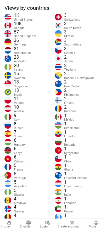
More (94, 224)
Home (6, 224)
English (25, 224)
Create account (68, 224)
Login (45, 224)
